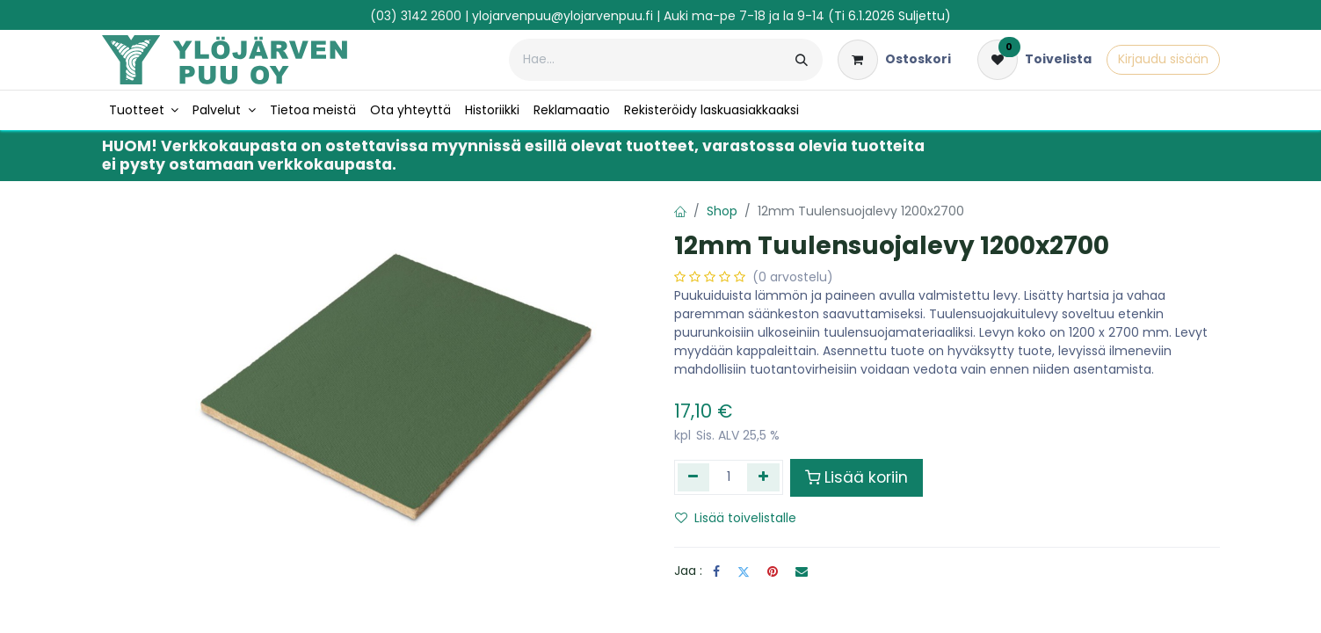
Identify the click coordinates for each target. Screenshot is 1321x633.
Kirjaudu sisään (1163, 59)
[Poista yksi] (694, 477)
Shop (722, 211)
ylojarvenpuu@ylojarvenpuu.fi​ (562, 16)
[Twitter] (743, 571)
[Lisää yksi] (763, 477)
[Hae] (801, 60)
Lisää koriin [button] (856, 477)
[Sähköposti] (801, 571)
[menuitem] (144, 110)
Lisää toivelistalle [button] (735, 518)
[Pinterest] (772, 571)
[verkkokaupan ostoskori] (894, 59)
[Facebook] (716, 571)
